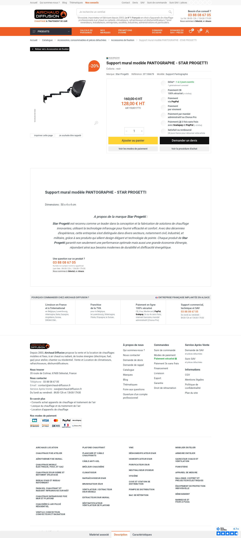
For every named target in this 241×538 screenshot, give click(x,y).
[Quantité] (134, 131)
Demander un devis (184, 140)
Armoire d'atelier (183, 453)
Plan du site (191, 392)
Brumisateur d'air (90, 483)
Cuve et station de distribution (137, 482)
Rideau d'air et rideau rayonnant (45, 481)
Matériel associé (99, 534)
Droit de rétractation (165, 388)
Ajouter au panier (133, 140)
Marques (128, 374)
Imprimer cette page (42, 135)
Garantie (158, 383)
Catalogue (128, 369)
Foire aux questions (134, 389)
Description (120, 534)
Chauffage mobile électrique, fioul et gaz (47, 465)
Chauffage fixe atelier (46, 453)
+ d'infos (187, 94)
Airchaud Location (44, 447)
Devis (135, 2)
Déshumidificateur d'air (140, 453)
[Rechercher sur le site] (122, 11)
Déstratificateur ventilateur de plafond (94, 504)
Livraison (159, 373)
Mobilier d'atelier (183, 447)
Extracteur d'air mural (94, 497)
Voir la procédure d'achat (184, 148)
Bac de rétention (136, 495)
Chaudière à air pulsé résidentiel (46, 505)
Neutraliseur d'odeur (139, 470)
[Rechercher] (170, 11)
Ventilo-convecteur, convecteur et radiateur (48, 513)
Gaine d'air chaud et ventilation (184, 460)
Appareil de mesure (184, 472)
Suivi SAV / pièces (178, 2)
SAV (142, 2)
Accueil (33, 2)
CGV (187, 374)
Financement (161, 368)
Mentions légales (194, 379)
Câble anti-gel (89, 461)
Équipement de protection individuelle (188, 487)
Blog (64, 2)
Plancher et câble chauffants (91, 454)
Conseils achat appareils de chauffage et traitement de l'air (63, 402)
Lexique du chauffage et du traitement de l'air (55, 405)
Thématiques (76, 2)
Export (157, 378)
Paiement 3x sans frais (166, 363)
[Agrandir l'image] (96, 123)
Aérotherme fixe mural (46, 459)
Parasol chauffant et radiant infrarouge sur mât (50, 489)
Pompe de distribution (139, 489)
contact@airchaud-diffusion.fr (54, 385)
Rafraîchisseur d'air (92, 478)
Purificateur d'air (137, 464)
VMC (129, 447)
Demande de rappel (133, 365)
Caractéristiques (142, 534)
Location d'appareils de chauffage (49, 409)
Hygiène (131, 476)
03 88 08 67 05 (199, 15)
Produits (51, 31)
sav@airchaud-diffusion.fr (68, 389)
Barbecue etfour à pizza (180, 500)
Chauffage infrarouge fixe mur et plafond (49, 497)
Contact (126, 2)
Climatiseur (87, 472)
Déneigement (180, 494)
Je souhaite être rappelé (68, 135)
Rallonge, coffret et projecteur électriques (187, 479)
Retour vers (50, 49)
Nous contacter (131, 355)
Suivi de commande (157, 2)
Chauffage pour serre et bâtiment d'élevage (48, 473)
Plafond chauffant (91, 447)
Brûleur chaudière (91, 466)
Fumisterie (179, 466)
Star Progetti (122, 74)
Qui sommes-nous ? (50, 2)
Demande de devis (133, 360)
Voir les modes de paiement (133, 148)
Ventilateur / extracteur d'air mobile (95, 490)
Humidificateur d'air (138, 459)
